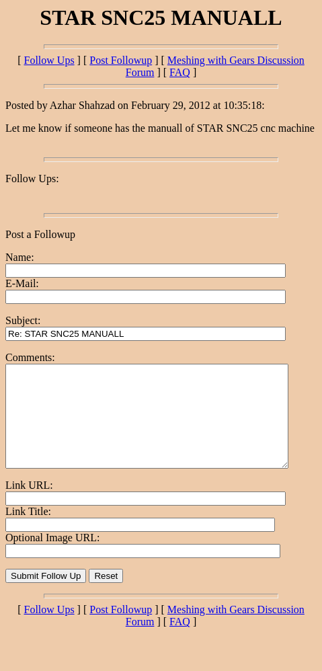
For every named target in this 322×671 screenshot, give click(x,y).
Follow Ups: (32, 178)
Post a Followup (40, 234)
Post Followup (120, 60)
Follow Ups (49, 60)
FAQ (179, 72)
